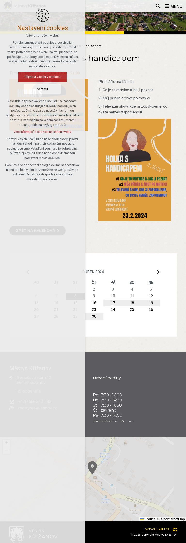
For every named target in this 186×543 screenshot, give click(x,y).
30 (94, 316)
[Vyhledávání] (158, 6)
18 (132, 303)
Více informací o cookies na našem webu (32, 132)
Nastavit (31, 89)
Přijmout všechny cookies (31, 77)
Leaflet (147, 519)
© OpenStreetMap (171, 519)
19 (151, 303)
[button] (135, 494)
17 (113, 303)
